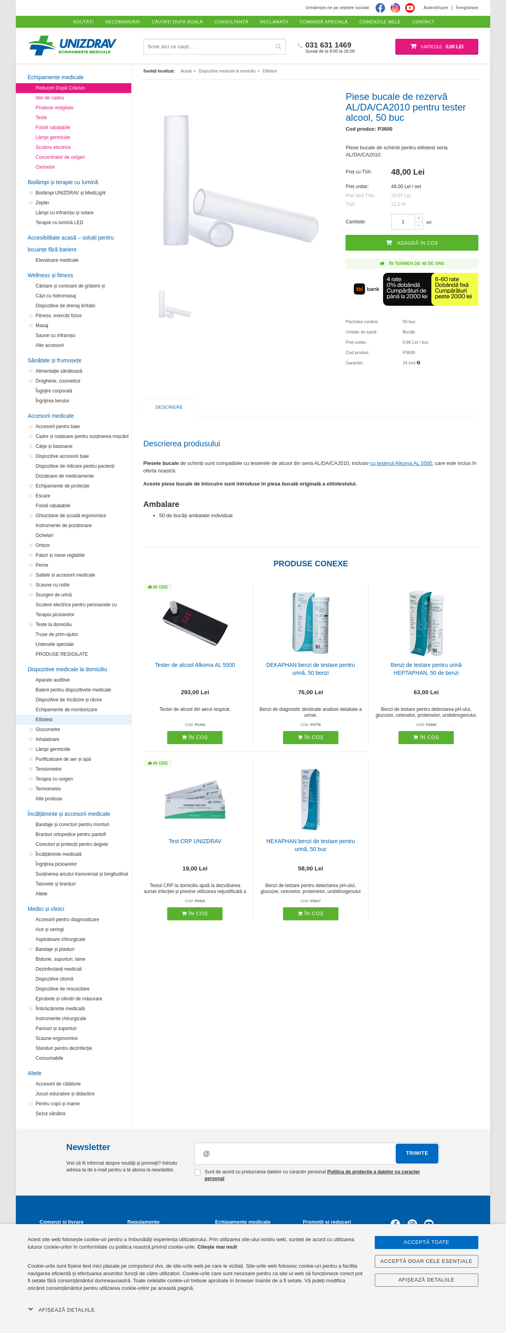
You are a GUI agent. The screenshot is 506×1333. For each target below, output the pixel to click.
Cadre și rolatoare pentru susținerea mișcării (82, 436)
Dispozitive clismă (54, 979)
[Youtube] (410, 8)
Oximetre (45, 167)
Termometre (48, 789)
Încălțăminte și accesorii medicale (69, 814)
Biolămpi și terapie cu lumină (63, 182)
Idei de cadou (50, 98)
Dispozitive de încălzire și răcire (69, 700)
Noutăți (83, 21)
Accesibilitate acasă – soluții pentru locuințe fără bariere (71, 243)
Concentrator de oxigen (60, 157)
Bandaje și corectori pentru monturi (72, 824)
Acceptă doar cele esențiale (426, 1261)
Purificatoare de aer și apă (63, 759)
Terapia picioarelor (55, 614)
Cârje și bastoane (54, 446)
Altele (41, 894)
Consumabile (49, 1058)
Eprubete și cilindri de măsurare (69, 999)
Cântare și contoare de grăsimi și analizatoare (70, 287)
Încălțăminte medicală (58, 854)
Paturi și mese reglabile (60, 555)
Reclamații (274, 21)
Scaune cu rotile (53, 585)
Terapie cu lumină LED (59, 222)
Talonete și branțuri (56, 884)
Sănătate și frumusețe (54, 360)
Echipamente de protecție (62, 486)
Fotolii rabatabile (53, 127)
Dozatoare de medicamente (65, 476)
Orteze (43, 545)
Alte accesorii (50, 345)
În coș (195, 737)
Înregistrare (467, 8)
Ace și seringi (50, 929)
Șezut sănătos (51, 1113)
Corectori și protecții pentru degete (72, 844)
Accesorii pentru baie (58, 426)
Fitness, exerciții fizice (59, 315)
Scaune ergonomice (57, 1038)
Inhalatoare (47, 739)
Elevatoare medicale (57, 260)
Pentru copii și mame (58, 1103)
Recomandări (122, 21)
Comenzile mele (380, 21)
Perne (42, 565)
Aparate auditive (53, 680)
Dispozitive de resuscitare (63, 989)
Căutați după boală (177, 21)
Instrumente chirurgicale (61, 1018)
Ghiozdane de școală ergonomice (71, 515)
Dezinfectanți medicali (59, 969)
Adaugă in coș (412, 242)
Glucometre (48, 729)
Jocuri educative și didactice (65, 1094)
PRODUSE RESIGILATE (62, 654)
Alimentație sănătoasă (59, 371)
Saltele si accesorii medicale (65, 575)
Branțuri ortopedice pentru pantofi (71, 834)
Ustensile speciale (55, 644)
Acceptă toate (426, 1242)
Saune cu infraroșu (56, 335)
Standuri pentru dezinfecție (64, 1048)
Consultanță (231, 21)
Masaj (42, 325)
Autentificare (436, 8)
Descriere (169, 407)
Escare (43, 496)
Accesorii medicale (51, 416)
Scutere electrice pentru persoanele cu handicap (76, 606)
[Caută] (279, 46)
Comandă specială (324, 21)
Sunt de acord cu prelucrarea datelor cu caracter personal (307, 1175)
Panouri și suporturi (56, 1028)
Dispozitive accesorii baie (62, 456)
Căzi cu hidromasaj (56, 296)
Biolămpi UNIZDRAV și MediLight (71, 193)
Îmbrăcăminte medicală (60, 1008)
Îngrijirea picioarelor (56, 864)
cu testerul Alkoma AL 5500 (401, 463)
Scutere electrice (53, 147)
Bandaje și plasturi (55, 949)
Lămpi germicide (53, 137)
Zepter (42, 203)
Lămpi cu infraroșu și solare (65, 212)
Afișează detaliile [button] (61, 1309)
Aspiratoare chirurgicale (60, 939)
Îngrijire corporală (54, 391)
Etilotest (44, 719)
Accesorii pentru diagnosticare (67, 919)
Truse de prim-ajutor (57, 634)
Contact (423, 21)
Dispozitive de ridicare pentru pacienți (75, 466)
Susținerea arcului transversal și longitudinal (82, 874)
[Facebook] (380, 8)
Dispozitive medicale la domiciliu (67, 669)
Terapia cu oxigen (54, 779)
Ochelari (44, 535)
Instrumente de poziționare (64, 525)
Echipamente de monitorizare (66, 709)
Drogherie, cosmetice (58, 381)
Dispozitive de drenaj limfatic (66, 305)
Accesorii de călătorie (58, 1084)
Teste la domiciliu (54, 624)
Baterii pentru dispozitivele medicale (73, 690)
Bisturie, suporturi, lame (60, 959)
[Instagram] (395, 8)
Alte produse (49, 799)
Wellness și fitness (50, 275)
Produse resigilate (55, 107)
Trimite (417, 1153)
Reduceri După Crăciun (60, 88)
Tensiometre (48, 769)
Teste (41, 117)
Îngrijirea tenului (52, 401)
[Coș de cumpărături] (436, 47)
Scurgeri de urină (54, 595)
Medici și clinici (46, 909)
